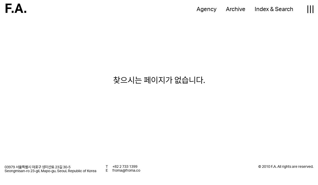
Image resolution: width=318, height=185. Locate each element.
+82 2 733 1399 (124, 167)
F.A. (16, 9)
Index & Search (274, 9)
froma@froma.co (126, 170)
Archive (235, 9)
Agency (207, 9)
